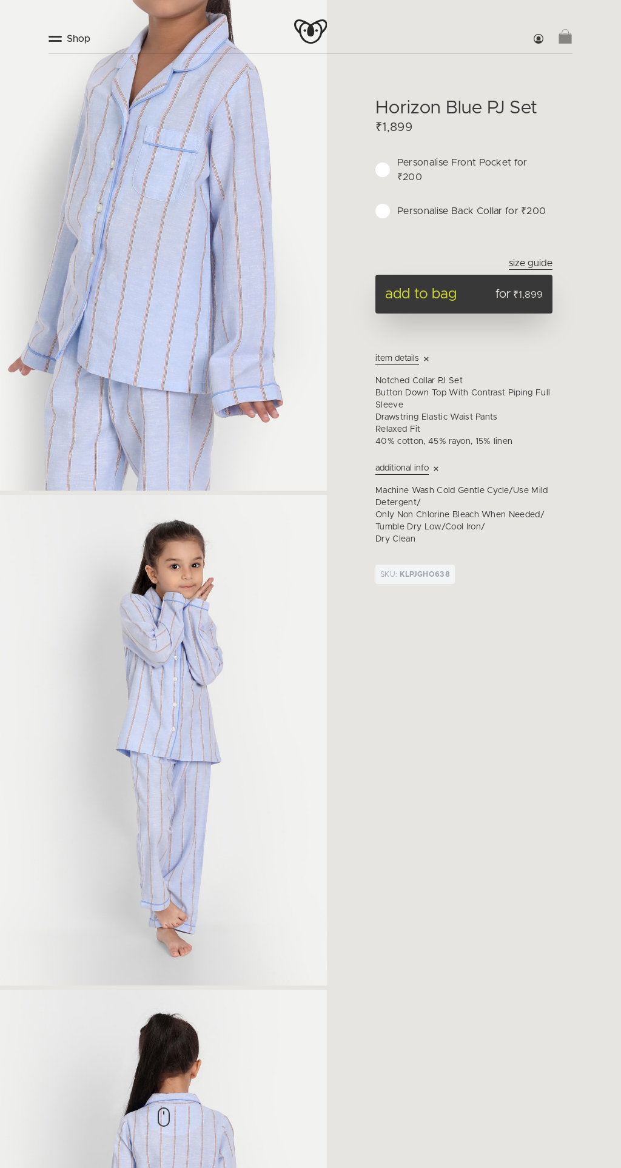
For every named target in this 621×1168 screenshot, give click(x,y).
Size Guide (530, 263)
